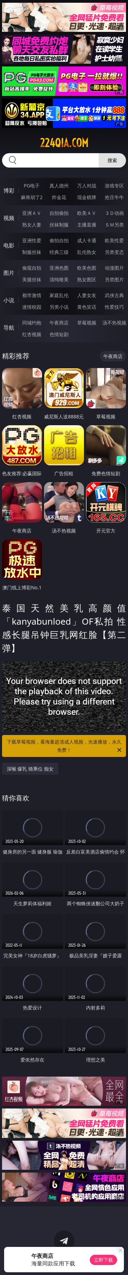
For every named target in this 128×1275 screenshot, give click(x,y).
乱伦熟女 (86, 252)
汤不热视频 (114, 322)
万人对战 (86, 185)
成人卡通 (86, 240)
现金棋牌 (86, 197)
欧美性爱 (114, 240)
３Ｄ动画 (114, 213)
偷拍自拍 (59, 240)
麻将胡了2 (32, 197)
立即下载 (103, 1259)
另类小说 (59, 307)
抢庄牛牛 (114, 197)
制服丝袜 (31, 252)
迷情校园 (31, 307)
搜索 (112, 160)
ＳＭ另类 (114, 224)
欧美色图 (86, 268)
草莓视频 (86, 322)
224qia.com (64, 143)
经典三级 (59, 252)
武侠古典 (114, 295)
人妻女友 (86, 295)
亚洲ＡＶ (31, 213)
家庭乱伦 (59, 295)
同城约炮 (31, 322)
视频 (8, 218)
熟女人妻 (31, 224)
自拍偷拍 (59, 213)
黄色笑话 (86, 307)
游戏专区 (114, 185)
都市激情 (31, 295)
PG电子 (32, 185)
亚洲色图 (59, 268)
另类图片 (114, 279)
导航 (8, 327)
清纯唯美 (59, 279)
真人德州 (59, 185)
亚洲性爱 (31, 240)
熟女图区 (86, 279)
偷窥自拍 (31, 268)
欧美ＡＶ (86, 213)
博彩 (8, 190)
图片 (8, 273)
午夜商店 (59, 322)
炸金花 (59, 197)
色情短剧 (59, 334)
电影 (8, 245)
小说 (8, 300)
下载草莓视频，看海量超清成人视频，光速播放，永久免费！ (65, 746)
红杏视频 (31, 334)
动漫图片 (114, 268)
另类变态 (114, 252)
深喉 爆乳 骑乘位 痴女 (30, 768)
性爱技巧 (114, 307)
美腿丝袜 (31, 279)
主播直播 (86, 224)
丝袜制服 (59, 224)
